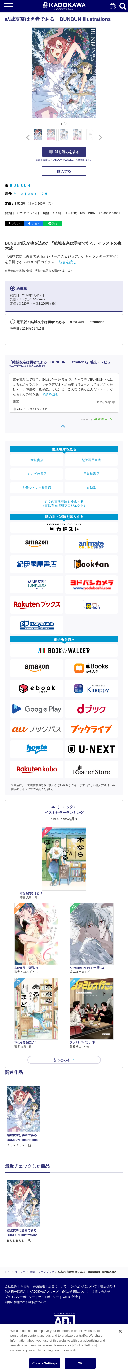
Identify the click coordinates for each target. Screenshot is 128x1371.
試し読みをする (64, 152)
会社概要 (11, 1286)
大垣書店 (36, 460)
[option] (24, 1117)
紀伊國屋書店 (91, 460)
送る (55, 223)
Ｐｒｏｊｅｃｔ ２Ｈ (30, 194)
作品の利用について (75, 1291)
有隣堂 (91, 488)
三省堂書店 (91, 474)
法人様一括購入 (15, 1291)
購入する (64, 171)
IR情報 (24, 1286)
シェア (36, 223)
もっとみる (61, 1060)
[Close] (120, 1331)
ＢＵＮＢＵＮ (19, 186)
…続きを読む (65, 262)
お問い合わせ (101, 1291)
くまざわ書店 (36, 474)
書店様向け (107, 1286)
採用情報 (39, 1286)
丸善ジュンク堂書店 (36, 488)
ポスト (16, 223)
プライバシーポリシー (20, 1297)
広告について (57, 1286)
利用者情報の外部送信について (26, 1302)
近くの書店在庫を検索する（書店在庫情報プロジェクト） (64, 503)
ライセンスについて (83, 1286)
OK (80, 1363)
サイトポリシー (48, 1297)
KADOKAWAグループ (43, 1291)
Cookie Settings (44, 1363)
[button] (99, 137)
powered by (97, 419)
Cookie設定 (70, 1297)
